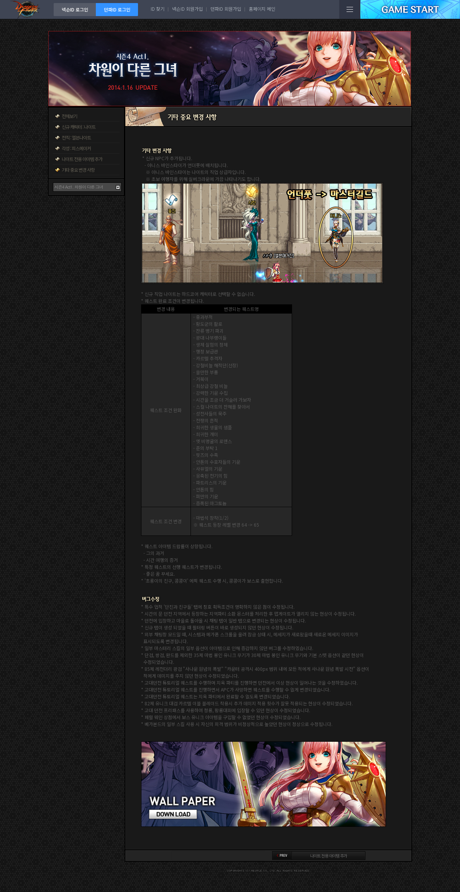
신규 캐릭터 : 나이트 (78, 126)
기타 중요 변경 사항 (78, 169)
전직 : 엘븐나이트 (76, 137)
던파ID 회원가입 (225, 8)
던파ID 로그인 (117, 9)
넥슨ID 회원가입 (187, 8)
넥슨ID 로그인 (75, 9)
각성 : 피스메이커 (76, 148)
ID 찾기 (157, 8)
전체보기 (69, 116)
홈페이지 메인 (262, 8)
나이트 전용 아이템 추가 (82, 159)
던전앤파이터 (27, 9)
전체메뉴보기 (349, 9)
